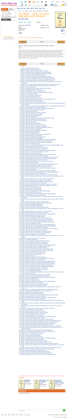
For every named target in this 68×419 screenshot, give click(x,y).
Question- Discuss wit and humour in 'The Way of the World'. (34, 350)
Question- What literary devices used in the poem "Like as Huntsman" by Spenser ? (38, 168)
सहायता (40, 8)
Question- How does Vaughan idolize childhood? (31, 270)
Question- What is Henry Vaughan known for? (30, 280)
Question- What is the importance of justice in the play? (32, 332)
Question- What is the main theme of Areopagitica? (32, 138)
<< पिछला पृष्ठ (22, 41)
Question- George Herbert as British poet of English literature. (34, 247)
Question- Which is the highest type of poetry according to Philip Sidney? (36, 203)
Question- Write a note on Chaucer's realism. (30, 143)
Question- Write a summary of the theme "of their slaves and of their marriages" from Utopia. (40, 84)
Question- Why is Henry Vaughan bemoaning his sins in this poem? (35, 276)
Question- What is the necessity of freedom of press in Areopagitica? (35, 134)
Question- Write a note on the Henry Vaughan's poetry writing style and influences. (38, 263)
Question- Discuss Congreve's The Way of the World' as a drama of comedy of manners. (39, 343)
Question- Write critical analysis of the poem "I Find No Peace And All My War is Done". (39, 174)
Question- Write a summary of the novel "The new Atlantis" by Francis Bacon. (37, 108)
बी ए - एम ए (20, 11)
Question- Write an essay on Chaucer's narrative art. (32, 146)
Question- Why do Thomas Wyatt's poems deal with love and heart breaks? (37, 181)
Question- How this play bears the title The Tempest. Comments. (34, 312)
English (63, 1)
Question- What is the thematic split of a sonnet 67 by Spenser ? (34, 159)
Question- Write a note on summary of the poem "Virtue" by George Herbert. (37, 250)
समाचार (28, 8)
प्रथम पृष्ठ (42, 41)
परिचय (24, 8)
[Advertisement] (41, 365)
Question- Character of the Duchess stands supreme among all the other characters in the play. (41, 320)
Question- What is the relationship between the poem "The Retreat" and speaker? (38, 277)
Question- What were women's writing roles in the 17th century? (34, 70)
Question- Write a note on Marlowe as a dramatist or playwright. (34, 284)
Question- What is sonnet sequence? (29, 169)
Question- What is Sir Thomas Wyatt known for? (31, 186)
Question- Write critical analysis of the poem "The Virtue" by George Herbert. (37, 249)
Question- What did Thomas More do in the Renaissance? (33, 91)
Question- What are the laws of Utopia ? (29, 93)
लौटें (20, 33)
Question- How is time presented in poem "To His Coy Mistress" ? (35, 242)
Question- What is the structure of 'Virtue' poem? (31, 254)
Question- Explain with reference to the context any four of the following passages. (38, 150)
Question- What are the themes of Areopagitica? (31, 128)
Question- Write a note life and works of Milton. (31, 123)
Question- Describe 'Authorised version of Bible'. (31, 69)
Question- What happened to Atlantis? (29, 111)
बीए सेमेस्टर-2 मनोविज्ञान (28, 381)
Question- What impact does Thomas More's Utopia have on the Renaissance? (37, 80)
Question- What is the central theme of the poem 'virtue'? (33, 259)
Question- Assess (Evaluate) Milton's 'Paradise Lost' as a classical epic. (36, 217)
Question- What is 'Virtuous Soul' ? (28, 255)
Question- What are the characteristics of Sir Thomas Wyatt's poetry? (35, 190)
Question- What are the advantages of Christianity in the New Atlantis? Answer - (38, 118)
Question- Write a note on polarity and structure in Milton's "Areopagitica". (36, 142)
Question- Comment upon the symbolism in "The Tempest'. (33, 298)
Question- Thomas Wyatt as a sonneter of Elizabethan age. (33, 173)
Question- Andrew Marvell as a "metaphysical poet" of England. (34, 227)
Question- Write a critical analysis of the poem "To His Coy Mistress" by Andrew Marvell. (39, 228)
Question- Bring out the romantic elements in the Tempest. (33, 311)
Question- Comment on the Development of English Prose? (33, 74)
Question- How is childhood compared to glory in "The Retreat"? (34, 269)
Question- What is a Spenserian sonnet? (29, 162)
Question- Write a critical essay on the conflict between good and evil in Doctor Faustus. (39, 294)
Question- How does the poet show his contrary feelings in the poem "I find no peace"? (39, 184)
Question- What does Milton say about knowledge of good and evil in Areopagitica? (38, 139)
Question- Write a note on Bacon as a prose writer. (31, 100)
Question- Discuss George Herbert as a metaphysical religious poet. (35, 246)
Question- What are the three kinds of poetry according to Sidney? (35, 201)
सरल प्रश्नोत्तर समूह (23, 19)
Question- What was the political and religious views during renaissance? (36, 73)
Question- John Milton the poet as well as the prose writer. (33, 124)
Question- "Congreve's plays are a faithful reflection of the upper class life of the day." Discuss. (41, 347)
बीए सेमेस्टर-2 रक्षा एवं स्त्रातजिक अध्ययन (44, 382)
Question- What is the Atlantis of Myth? (29, 116)
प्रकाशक (57, 1)
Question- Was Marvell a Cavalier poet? (29, 239)
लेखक (53, 1)
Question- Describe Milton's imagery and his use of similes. (33, 215)
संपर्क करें (32, 8)
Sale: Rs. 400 (24, 22)
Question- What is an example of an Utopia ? (30, 96)
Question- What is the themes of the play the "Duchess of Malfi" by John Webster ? (38, 323)
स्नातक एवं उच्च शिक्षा (6, 11)
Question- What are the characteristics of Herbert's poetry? (33, 251)
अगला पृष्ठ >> (61, 41)
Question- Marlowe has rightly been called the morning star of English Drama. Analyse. (39, 289)
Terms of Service (27, 414)
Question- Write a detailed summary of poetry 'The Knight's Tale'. (34, 147)
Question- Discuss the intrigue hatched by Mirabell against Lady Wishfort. (36, 352)
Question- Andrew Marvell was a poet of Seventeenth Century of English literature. (38, 226)
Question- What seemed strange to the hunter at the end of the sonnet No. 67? (37, 165)
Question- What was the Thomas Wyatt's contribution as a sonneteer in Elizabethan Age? (40, 172)
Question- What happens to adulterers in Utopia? (31, 89)
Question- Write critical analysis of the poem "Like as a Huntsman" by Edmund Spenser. (39, 157)
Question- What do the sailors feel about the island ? (32, 114)
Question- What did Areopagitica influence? (30, 132)
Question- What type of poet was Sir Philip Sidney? (32, 205)
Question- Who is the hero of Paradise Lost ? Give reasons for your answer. (37, 219)
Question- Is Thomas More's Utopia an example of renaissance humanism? (37, 92)
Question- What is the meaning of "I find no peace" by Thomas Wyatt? (36, 180)
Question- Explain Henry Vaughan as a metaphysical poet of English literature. (37, 262)
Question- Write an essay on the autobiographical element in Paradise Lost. (37, 220)
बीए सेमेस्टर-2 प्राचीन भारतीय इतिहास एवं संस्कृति (59, 382)
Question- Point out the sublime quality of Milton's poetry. (33, 216)
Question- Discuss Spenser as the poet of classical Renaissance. (35, 155)
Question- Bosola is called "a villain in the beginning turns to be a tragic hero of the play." (39, 321)
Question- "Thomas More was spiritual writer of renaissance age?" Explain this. (37, 77)
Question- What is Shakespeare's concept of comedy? (32, 315)
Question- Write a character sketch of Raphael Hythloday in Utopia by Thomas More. (39, 85)
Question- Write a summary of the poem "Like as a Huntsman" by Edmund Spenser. (38, 158)
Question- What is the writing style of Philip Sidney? (32, 204)
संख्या (38, 22)
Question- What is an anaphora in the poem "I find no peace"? (34, 182)
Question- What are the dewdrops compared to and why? (33, 257)
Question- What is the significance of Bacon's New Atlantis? (33, 119)
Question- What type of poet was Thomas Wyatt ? (31, 189)
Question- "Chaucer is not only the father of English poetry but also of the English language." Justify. (42, 145)
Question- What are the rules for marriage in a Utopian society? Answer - (36, 88)
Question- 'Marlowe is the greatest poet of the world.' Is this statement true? (37, 290)
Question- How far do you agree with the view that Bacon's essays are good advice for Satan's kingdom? (43, 105)
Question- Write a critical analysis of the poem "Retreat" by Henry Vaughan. (37, 265)
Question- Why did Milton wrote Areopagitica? (30, 131)
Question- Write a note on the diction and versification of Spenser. (35, 151)
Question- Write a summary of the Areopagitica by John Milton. (34, 126)
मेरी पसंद (36, 8)
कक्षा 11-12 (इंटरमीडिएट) (6, 13)
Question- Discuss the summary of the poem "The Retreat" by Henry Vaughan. (37, 266)
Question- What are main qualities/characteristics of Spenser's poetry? (36, 166)
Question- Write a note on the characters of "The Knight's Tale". (34, 149)
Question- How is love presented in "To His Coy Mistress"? (33, 238)
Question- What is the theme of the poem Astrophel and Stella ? (34, 212)
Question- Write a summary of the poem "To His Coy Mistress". (34, 230)
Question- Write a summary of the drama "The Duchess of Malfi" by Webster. (37, 319)
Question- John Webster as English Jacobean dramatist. (33, 317)
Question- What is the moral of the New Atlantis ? (31, 115)
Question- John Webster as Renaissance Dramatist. (32, 336)
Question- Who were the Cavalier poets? (29, 278)
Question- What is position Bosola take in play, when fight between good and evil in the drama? (41, 325)
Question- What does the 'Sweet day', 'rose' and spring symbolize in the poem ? (38, 258)
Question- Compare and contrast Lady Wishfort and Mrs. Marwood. (35, 351)
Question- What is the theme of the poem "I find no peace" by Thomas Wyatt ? (37, 178)
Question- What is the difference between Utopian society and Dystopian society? (38, 99)
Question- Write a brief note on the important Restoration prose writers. (36, 76)
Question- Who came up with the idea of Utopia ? (31, 97)
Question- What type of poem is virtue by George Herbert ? (33, 253)
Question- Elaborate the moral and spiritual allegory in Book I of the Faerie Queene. (38, 154)
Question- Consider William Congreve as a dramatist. (32, 339)
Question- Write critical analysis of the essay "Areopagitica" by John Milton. (37, 127)
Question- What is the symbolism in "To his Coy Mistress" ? (33, 234)
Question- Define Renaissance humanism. (30, 68)
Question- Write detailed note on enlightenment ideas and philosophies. (36, 72)
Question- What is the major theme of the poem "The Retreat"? (34, 267)
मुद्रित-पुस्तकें (4, 9)
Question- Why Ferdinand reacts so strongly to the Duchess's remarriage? (36, 330)
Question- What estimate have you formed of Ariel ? (32, 309)
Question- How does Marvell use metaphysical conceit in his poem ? (35, 240)
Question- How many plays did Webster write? (31, 335)
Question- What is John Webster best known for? (31, 334)
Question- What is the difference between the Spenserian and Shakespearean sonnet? (39, 163)
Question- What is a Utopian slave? (28, 87)
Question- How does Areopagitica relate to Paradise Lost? (33, 136)
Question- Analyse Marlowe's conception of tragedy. (32, 292)
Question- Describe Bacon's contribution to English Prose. (33, 101)
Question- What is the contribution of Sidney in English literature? (35, 207)
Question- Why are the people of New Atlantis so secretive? (33, 112)
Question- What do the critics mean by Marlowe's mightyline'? (34, 285)
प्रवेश (44, 8)
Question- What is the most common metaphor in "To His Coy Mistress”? (36, 231)
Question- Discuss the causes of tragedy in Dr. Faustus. (33, 293)
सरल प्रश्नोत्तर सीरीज (27, 25)
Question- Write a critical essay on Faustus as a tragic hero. (33, 296)
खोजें (21, 8)
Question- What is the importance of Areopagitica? (31, 135)
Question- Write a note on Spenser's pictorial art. (31, 153)
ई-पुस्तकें (11, 9)
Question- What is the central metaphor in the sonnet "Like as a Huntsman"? (37, 161)
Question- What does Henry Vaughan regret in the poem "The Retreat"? (36, 274)
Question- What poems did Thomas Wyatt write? (31, 192)
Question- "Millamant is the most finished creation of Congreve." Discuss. (36, 342)
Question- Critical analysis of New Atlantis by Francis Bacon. (34, 107)
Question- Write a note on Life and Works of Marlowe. (32, 282)
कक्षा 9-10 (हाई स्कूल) (6, 15)
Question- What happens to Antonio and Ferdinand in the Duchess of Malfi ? (37, 324)
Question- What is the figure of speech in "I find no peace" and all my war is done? (38, 185)
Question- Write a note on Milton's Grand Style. (31, 223)
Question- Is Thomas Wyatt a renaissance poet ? (31, 188)
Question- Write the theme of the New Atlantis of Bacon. (33, 109)
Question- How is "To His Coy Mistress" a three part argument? (34, 243)
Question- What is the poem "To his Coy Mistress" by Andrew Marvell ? (36, 232)
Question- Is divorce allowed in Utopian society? (31, 95)
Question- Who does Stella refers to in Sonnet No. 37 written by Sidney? (36, 211)
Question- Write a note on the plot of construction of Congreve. (34, 340)
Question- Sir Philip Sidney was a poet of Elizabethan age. (33, 195)
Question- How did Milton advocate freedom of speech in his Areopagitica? (36, 141)
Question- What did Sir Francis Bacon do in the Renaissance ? (34, 120)
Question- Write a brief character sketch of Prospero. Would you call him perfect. (38, 308)
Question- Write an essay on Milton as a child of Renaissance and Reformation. (38, 222)
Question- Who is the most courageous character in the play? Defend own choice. (38, 331)
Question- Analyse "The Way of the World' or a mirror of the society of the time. (37, 348)
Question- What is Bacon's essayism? (29, 122)
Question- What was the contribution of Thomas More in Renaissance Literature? (38, 78)
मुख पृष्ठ (18, 8)
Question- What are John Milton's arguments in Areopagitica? (34, 130)
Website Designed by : (57, 417)
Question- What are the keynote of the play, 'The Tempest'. (33, 313)
